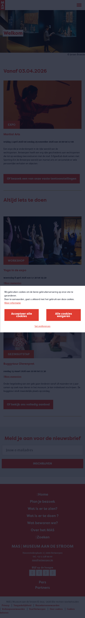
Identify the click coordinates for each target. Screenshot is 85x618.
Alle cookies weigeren (63, 315)
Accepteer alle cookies (21, 315)
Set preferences (42, 326)
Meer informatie (12, 303)
